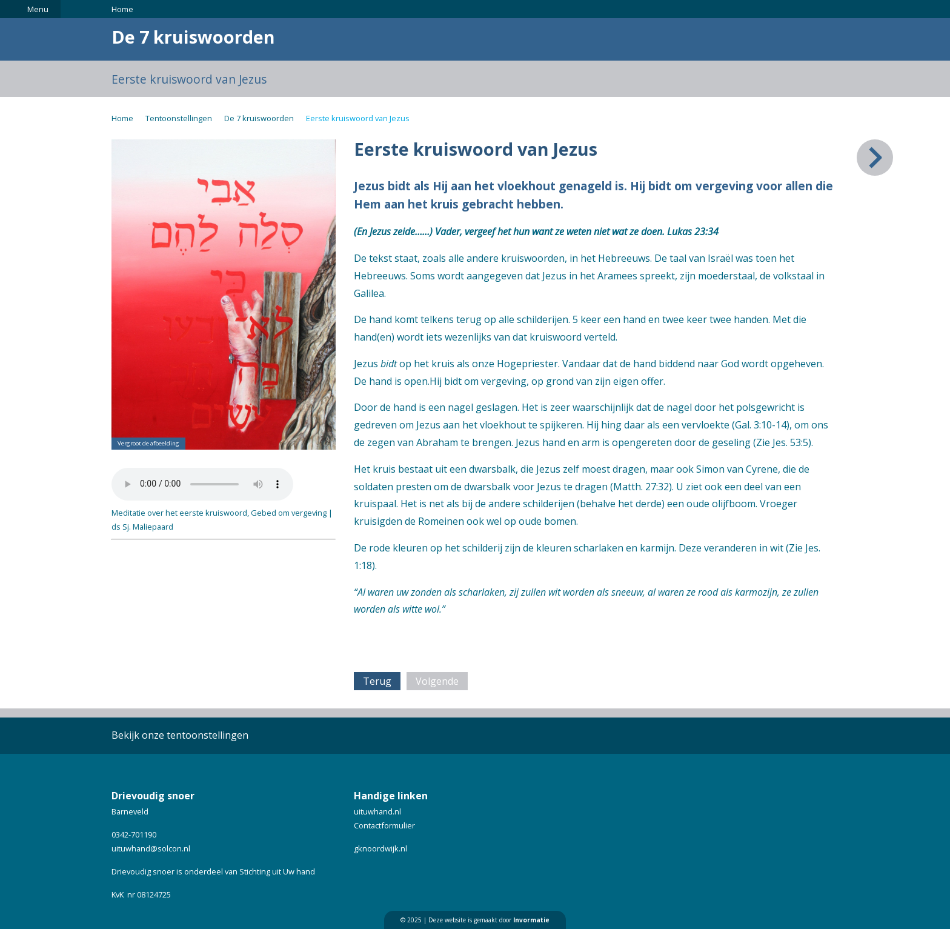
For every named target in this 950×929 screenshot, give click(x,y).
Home (122, 9)
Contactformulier (384, 825)
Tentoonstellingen (178, 118)
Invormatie (531, 920)
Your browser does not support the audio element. (202, 484)
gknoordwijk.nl (380, 848)
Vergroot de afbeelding (148, 443)
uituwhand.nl (377, 811)
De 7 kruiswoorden (259, 118)
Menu (37, 9)
